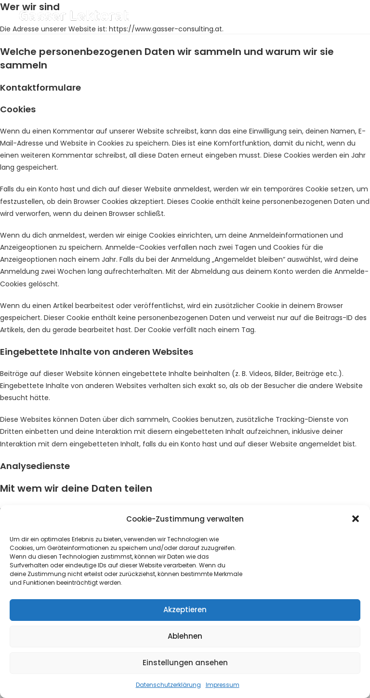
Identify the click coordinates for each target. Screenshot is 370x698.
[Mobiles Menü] (334, 17)
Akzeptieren (185, 609)
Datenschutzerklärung (168, 685)
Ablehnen (185, 636)
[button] (355, 519)
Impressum (222, 685)
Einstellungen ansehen (185, 663)
